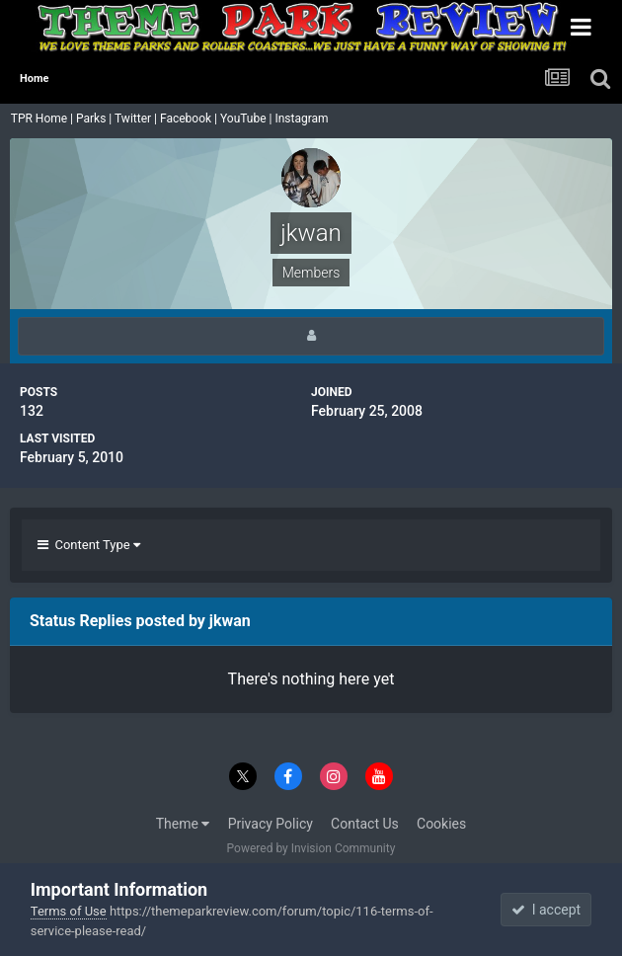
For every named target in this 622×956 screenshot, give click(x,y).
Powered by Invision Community (311, 848)
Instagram (302, 118)
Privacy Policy (270, 824)
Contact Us (365, 824)
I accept (546, 909)
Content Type (89, 544)
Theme (183, 824)
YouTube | (247, 118)
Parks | (95, 118)
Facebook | (190, 118)
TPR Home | (40, 118)
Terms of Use (69, 911)
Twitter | (137, 118)
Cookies (441, 824)
